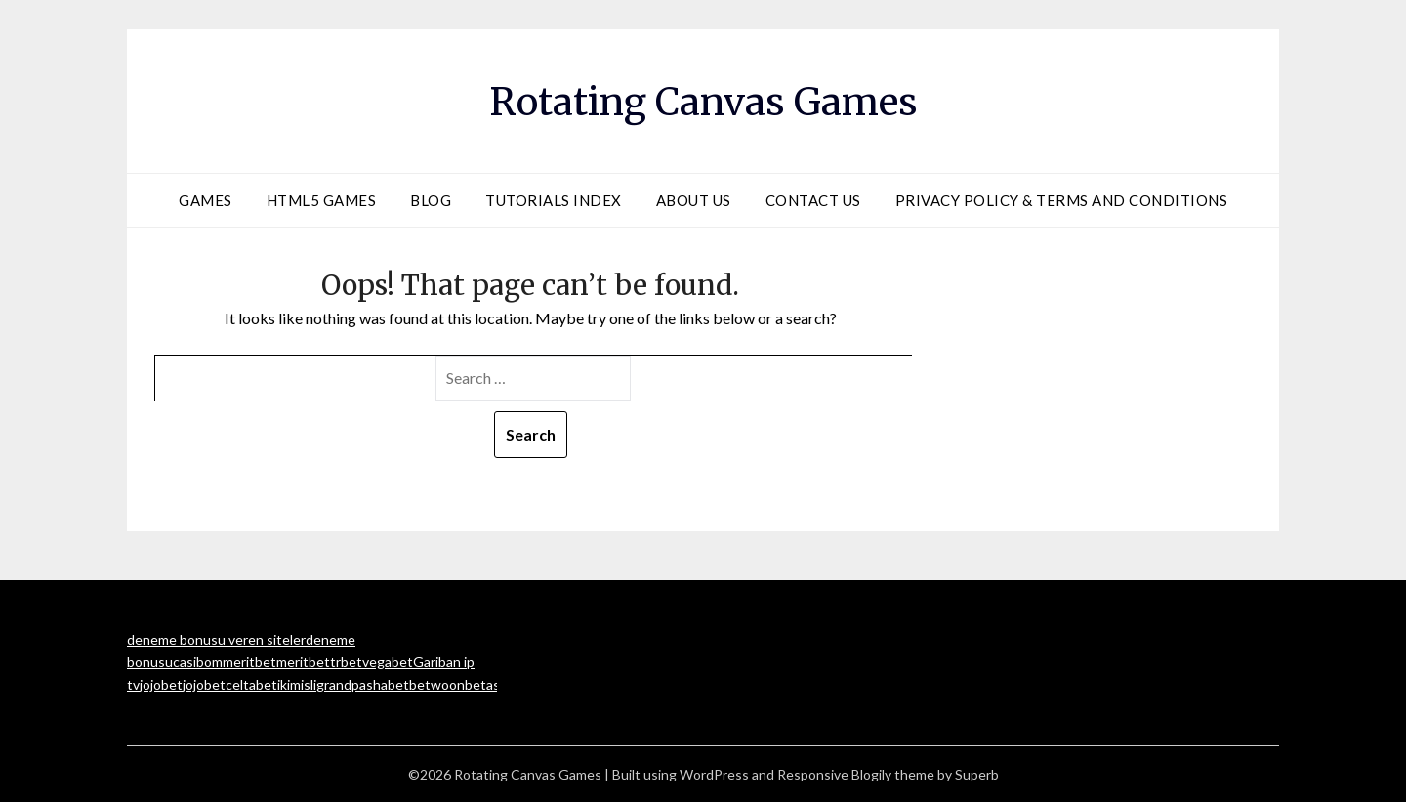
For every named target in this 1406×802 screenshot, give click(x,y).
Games (205, 200)
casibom (198, 662)
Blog (430, 200)
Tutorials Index (553, 200)
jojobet (161, 684)
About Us (693, 200)
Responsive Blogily (834, 774)
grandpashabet (362, 684)
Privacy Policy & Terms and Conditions (1061, 200)
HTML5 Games (322, 200)
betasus (490, 684)
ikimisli (296, 684)
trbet (346, 662)
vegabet (387, 662)
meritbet (249, 662)
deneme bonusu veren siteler (216, 639)
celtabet (251, 684)
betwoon (437, 684)
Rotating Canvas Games (703, 98)
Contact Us (813, 200)
